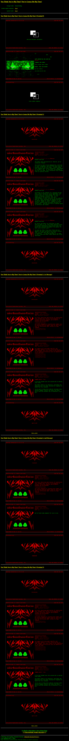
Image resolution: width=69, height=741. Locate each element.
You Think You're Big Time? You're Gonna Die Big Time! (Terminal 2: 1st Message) (26, 274)
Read (16, 8)
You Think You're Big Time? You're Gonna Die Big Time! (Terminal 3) (22, 567)
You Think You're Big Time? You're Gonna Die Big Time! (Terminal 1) (22, 114)
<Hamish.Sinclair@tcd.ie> (31, 737)
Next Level (34, 433)
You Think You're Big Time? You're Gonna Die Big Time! (21, 2)
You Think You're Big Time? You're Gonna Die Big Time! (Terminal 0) (22, 16)
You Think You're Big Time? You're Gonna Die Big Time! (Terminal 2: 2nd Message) (27, 438)
